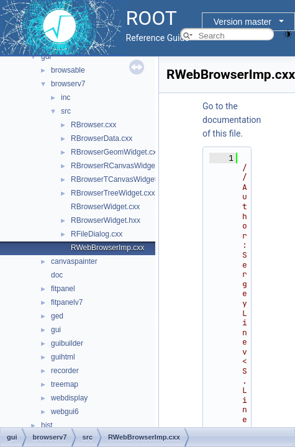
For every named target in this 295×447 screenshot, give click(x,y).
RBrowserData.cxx (101, 138)
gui (46, 56)
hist (47, 425)
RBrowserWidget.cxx (105, 206)
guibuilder (67, 343)
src (66, 111)
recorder (65, 370)
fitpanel (63, 288)
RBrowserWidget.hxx (105, 220)
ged (57, 316)
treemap (64, 384)
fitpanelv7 (67, 302)
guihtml (63, 357)
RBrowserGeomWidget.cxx (115, 152)
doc (57, 275)
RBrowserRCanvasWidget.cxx (121, 165)
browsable (68, 70)
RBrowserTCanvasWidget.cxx (120, 179)
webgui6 (65, 411)
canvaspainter (74, 261)
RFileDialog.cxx (96, 234)
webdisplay (69, 398)
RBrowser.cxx (93, 124)
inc (65, 97)
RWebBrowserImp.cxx (107, 247)
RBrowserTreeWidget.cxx (113, 193)
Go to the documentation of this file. (231, 119)
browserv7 (68, 83)
